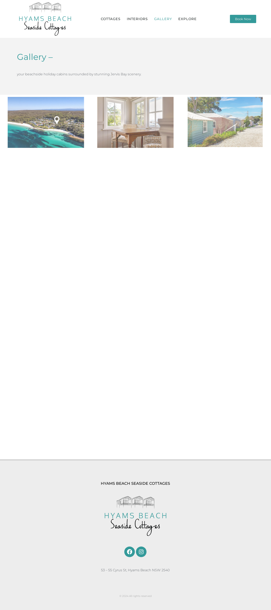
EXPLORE (187, 19)
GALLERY (163, 19)
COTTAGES (110, 19)
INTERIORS (137, 19)
